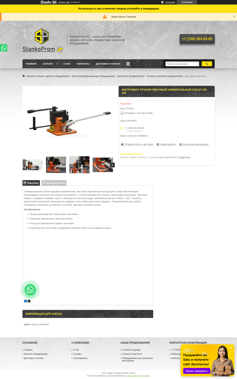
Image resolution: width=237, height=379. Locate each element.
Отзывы (77, 354)
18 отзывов (170, 2)
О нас (67, 63)
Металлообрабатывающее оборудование (93, 76)
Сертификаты (80, 358)
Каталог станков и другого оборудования (48, 76)
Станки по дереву (131, 349)
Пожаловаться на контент (138, 376)
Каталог (48, 63)
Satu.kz (132, 373)
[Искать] (207, 63)
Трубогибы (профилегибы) (131, 76)
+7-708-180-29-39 (180, 349)
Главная (31, 63)
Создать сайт (64, 2)
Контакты (83, 63)
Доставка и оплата (108, 63)
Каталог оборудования (36, 354)
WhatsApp (176, 354)
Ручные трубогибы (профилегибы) (165, 76)
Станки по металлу (132, 354)
